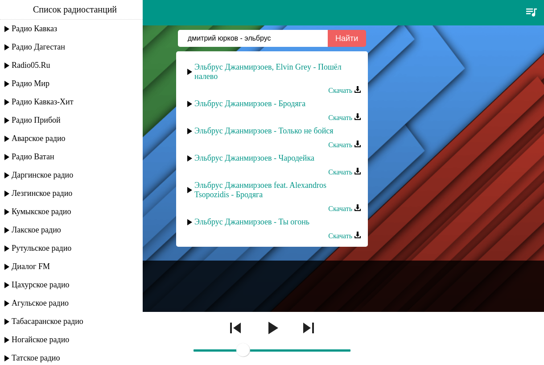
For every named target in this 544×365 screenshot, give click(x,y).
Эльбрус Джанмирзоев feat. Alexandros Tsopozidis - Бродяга (260, 190)
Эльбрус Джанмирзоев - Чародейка (254, 157)
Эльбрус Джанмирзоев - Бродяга (249, 103)
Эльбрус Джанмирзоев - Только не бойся (264, 130)
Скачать (344, 90)
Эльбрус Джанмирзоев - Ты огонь (251, 221)
